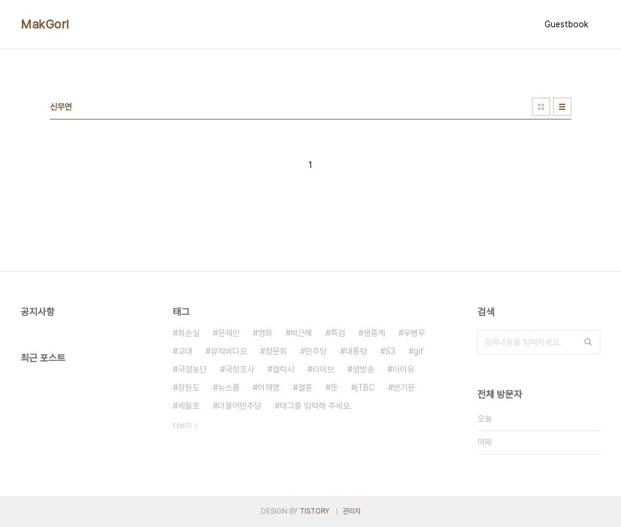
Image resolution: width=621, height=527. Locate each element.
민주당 (316, 351)
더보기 (182, 425)
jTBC (365, 387)
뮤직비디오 (228, 351)
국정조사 (239, 369)
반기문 (404, 387)
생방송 (363, 369)
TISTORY (314, 511)
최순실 (189, 333)
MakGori (45, 24)
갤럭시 (283, 369)
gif (419, 351)
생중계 (374, 333)
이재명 (269, 387)
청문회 (276, 351)
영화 (265, 333)
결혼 (305, 387)
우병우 (414, 333)
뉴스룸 (229, 387)
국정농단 (192, 369)
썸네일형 (541, 107)
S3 (390, 351)
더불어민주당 (239, 406)
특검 (338, 333)
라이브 (323, 369)
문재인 (229, 333)
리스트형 (562, 107)
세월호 (189, 406)
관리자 (352, 511)
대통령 (356, 351)
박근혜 (301, 333)
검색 (588, 342)
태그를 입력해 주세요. (316, 406)
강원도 (189, 387)
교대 (185, 351)
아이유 (403, 369)
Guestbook (566, 24)
